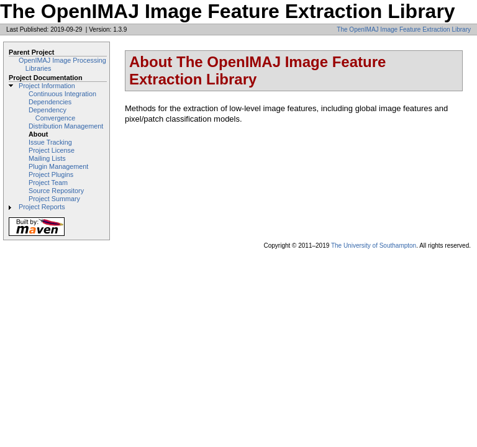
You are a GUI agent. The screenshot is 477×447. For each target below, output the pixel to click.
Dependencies (50, 102)
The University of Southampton (373, 245)
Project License (52, 150)
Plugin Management (58, 166)
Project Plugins (51, 174)
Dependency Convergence (52, 114)
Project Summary (54, 198)
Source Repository (56, 190)
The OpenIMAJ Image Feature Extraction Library (404, 29)
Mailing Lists (47, 158)
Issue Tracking (50, 142)
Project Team (48, 182)
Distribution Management (66, 126)
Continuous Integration (62, 93)
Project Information (47, 85)
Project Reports (42, 206)
